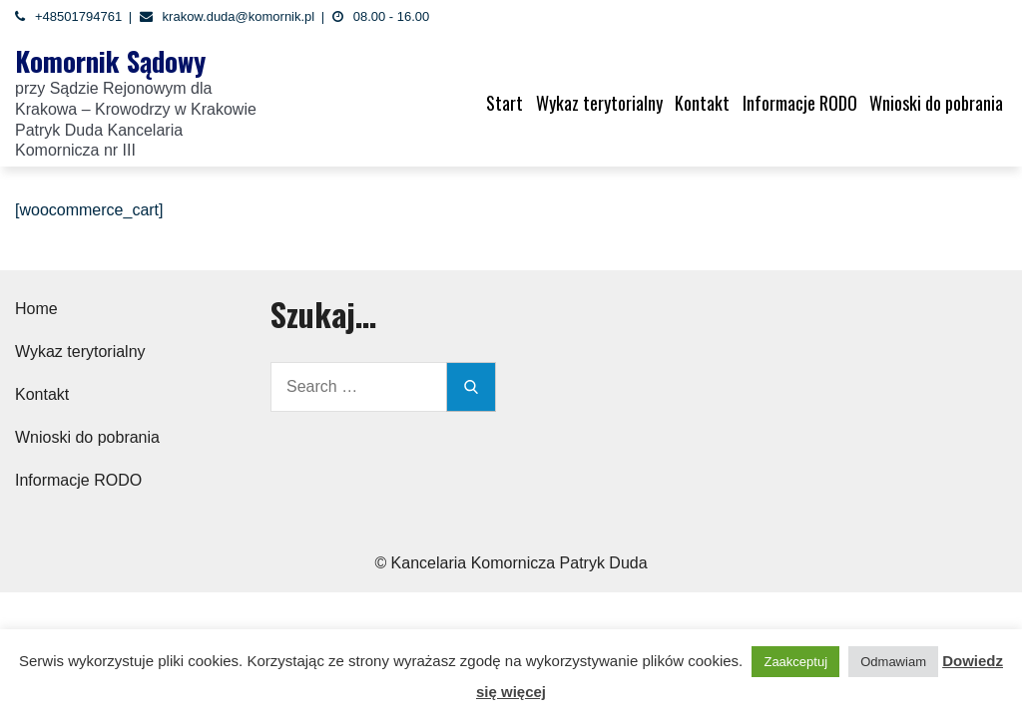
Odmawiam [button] (893, 661)
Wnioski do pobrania (936, 103)
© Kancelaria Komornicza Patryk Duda (510, 562)
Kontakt (702, 103)
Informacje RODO (800, 103)
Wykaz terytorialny (599, 103)
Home (36, 308)
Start (504, 103)
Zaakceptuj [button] (795, 661)
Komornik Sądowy (110, 61)
